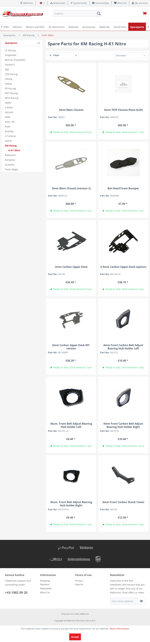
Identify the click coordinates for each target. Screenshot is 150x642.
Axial (7, 126)
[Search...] (77, 13)
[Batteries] (73, 27)
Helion (8, 140)
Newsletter (46, 588)
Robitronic (10, 155)
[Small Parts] (120, 27)
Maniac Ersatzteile (15, 59)
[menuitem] (120, 3)
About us (45, 592)
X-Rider (9, 107)
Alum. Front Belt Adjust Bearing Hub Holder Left (71, 425)
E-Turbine (10, 136)
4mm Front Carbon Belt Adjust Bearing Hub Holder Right (123, 425)
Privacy (79, 580)
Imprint (79, 584)
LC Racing (10, 50)
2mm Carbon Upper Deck (71, 267)
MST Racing (11, 93)
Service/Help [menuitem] (100, 3)
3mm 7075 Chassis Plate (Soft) (123, 110)
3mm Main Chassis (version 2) (71, 188)
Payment (45, 584)
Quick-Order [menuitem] (78, 3)
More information (119, 628)
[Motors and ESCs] (35, 27)
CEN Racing (11, 74)
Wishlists (26, 3)
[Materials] (104, 27)
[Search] (98, 13)
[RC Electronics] (56, 27)
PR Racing (10, 88)
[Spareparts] (137, 27)
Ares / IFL (10, 121)
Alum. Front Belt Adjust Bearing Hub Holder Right (71, 503)
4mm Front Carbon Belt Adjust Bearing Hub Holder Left (123, 346)
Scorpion (10, 164)
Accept (75, 636)
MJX (7, 69)
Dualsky (9, 131)
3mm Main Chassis (71, 110)
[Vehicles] (17, 27)
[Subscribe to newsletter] (141, 601)
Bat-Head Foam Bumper (123, 188)
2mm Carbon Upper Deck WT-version (71, 346)
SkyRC (8, 102)
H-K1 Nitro (14, 150)
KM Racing (11, 145)
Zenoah (9, 112)
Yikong (8, 78)
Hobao (8, 83)
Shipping (45, 580)
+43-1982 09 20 (16, 592)
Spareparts (11, 42)
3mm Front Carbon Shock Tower (123, 502)
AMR (7, 117)
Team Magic (11, 169)
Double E (10, 64)
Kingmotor (10, 55)
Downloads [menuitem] (57, 3)
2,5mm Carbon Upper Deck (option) (123, 267)
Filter (54, 55)
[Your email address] (124, 601)
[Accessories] (88, 27)
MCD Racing (11, 98)
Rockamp (10, 159)
